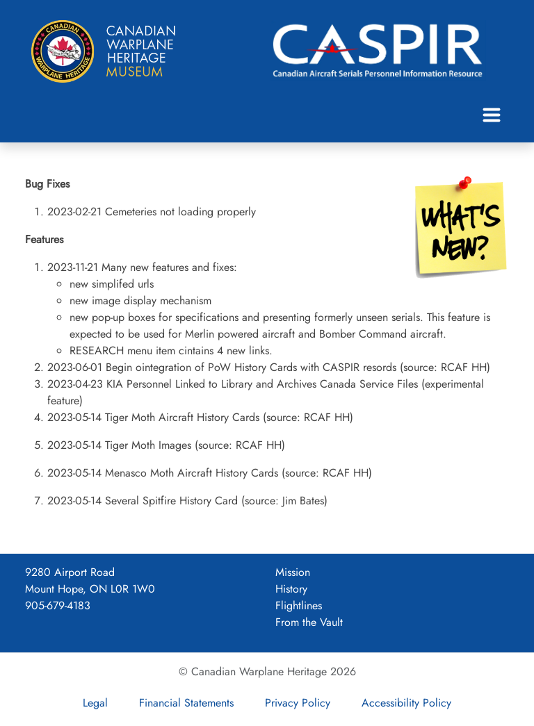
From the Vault (309, 622)
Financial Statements (186, 703)
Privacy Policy (297, 703)
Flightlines (298, 605)
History (291, 589)
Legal (95, 703)
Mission (292, 572)
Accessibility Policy (406, 703)
